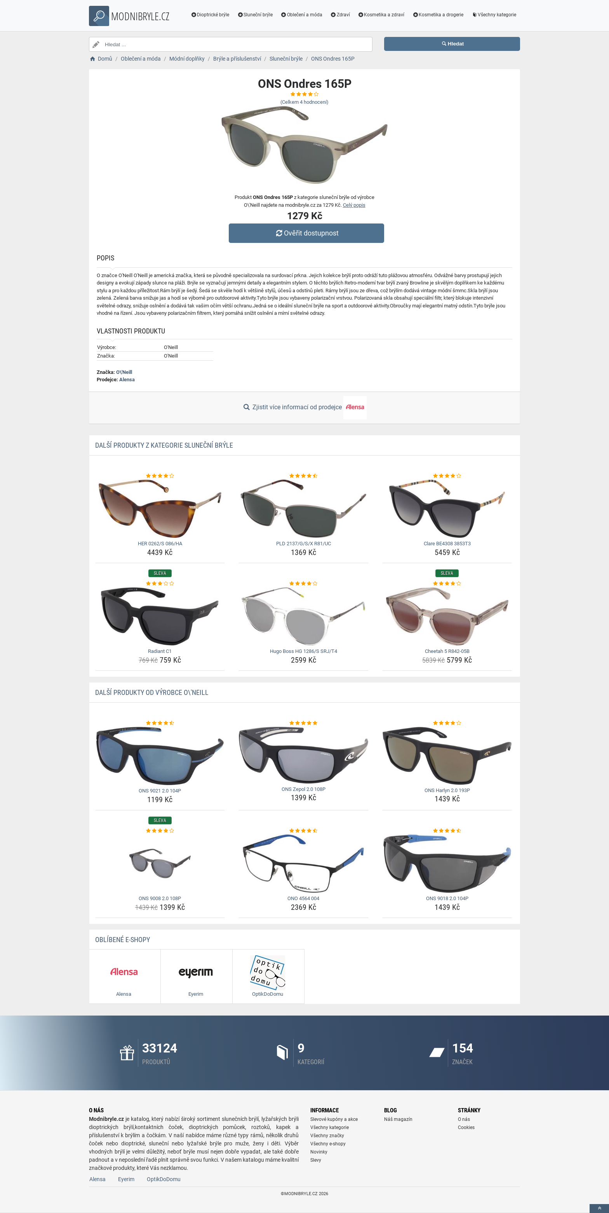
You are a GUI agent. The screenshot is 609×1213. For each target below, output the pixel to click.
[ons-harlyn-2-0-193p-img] (447, 756)
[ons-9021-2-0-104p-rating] (160, 723)
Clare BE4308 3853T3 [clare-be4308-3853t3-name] (447, 543)
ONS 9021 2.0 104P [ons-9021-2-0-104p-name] (160, 791)
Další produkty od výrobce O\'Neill (152, 692)
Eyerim (126, 1179)
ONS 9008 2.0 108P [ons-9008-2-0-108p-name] (160, 898)
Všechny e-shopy (328, 1144)
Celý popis (354, 205)
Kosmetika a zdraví (381, 14)
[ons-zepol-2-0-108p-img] (303, 755)
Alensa (127, 379)
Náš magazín (398, 1119)
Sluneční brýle (255, 14)
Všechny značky (327, 1135)
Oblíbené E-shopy (122, 939)
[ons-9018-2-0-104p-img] (447, 863)
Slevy (315, 1160)
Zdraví (340, 14)
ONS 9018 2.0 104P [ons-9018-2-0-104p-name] (447, 898)
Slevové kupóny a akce (334, 1119)
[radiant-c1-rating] (160, 584)
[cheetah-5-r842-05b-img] (447, 616)
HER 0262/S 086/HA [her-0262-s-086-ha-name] (160, 543)
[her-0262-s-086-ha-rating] (160, 476)
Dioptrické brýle (210, 14)
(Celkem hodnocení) (304, 102)
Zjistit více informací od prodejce (304, 407)
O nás (464, 1119)
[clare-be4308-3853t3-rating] (447, 476)
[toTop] (599, 1208)
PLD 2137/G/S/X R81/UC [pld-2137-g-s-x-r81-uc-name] (303, 543)
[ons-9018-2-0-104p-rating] (447, 831)
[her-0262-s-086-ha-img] (160, 509)
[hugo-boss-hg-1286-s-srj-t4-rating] (303, 584)
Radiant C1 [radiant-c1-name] (160, 651)
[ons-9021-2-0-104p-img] (160, 756)
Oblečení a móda (301, 14)
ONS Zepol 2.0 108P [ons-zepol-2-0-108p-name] (303, 789)
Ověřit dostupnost (306, 233)
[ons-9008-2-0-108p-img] (160, 863)
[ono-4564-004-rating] (303, 831)
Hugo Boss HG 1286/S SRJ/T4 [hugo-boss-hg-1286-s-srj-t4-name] (303, 651)
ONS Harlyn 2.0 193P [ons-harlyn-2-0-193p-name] (447, 790)
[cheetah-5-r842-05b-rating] (447, 584)
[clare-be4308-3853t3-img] (447, 509)
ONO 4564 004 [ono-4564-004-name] (303, 898)
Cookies (466, 1127)
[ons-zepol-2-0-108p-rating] (303, 723)
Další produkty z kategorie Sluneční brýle (164, 445)
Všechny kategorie (493, 14)
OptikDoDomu (164, 1179)
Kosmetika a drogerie (437, 14)
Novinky (318, 1152)
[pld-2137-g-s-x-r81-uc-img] (303, 509)
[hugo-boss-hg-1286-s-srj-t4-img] (303, 616)
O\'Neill (124, 372)
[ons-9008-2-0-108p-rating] (160, 831)
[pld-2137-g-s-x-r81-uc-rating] (303, 476)
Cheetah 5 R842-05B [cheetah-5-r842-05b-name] (447, 651)
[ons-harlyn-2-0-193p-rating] (447, 723)
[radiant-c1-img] (160, 616)
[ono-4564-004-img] (303, 863)
